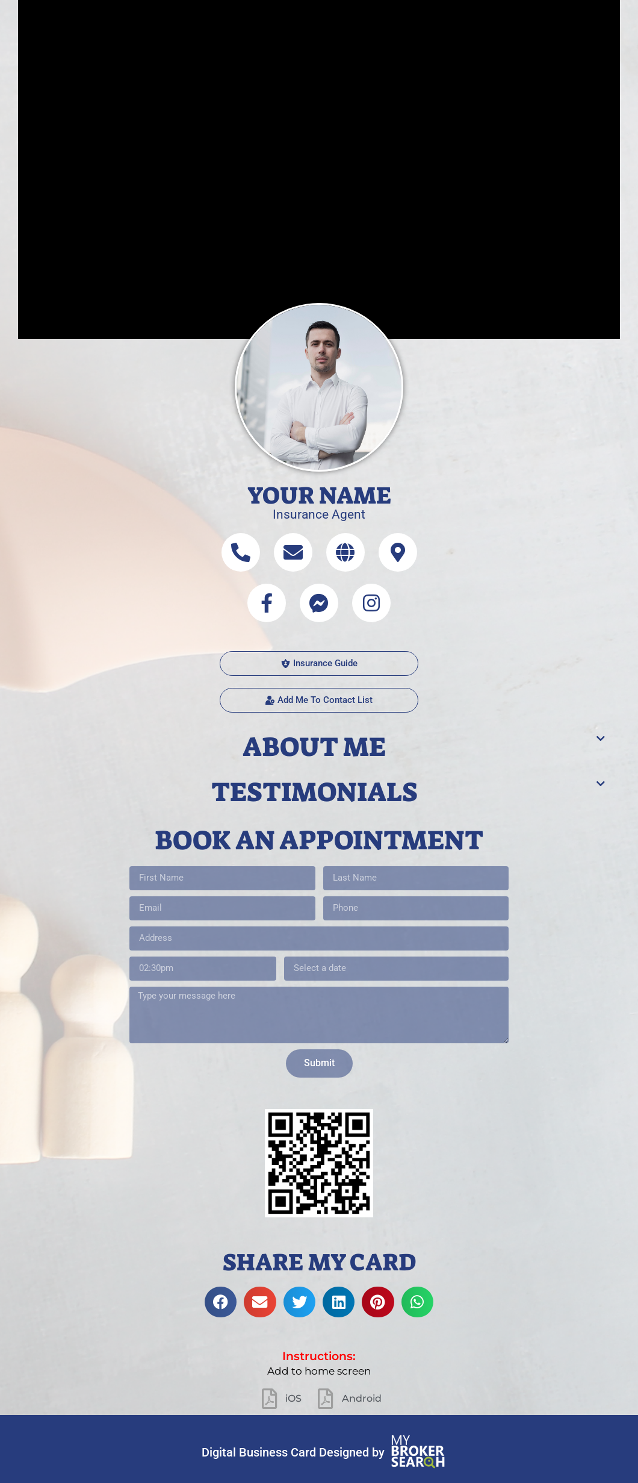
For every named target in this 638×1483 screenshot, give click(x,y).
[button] (319, 700)
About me (314, 746)
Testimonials (314, 792)
